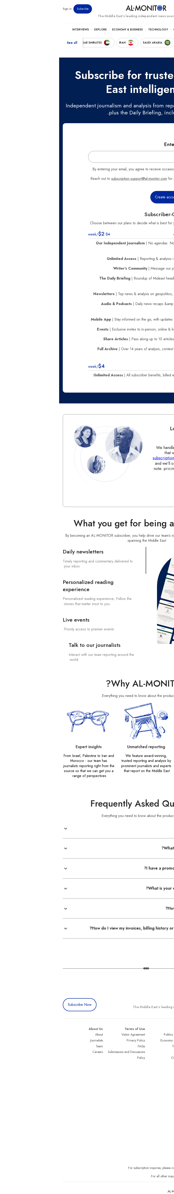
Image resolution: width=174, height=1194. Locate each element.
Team (40, 1046)
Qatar (166, 1075)
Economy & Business (68, 29)
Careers (38, 1052)
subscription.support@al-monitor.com (80, 178)
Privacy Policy (77, 1040)
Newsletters (152, 9)
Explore (41, 29)
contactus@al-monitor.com (153, 1176)
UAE (167, 1052)
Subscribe (23, 9)
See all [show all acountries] (13, 42)
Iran (167, 1046)
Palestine (164, 1063)
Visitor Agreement (74, 1034)
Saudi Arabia (161, 1040)
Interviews (21, 29)
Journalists (37, 1040)
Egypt (166, 1069)
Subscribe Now (20, 1004)
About (40, 1034)
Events (137, 9)
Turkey (166, 1034)
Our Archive (120, 1057)
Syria (167, 1086)
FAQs (82, 1046)
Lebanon (164, 1080)
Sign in (8, 9)
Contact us (145, 488)
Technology (99, 29)
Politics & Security (146, 29)
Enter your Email (124, 144)
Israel (167, 1057)
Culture (120, 29)
